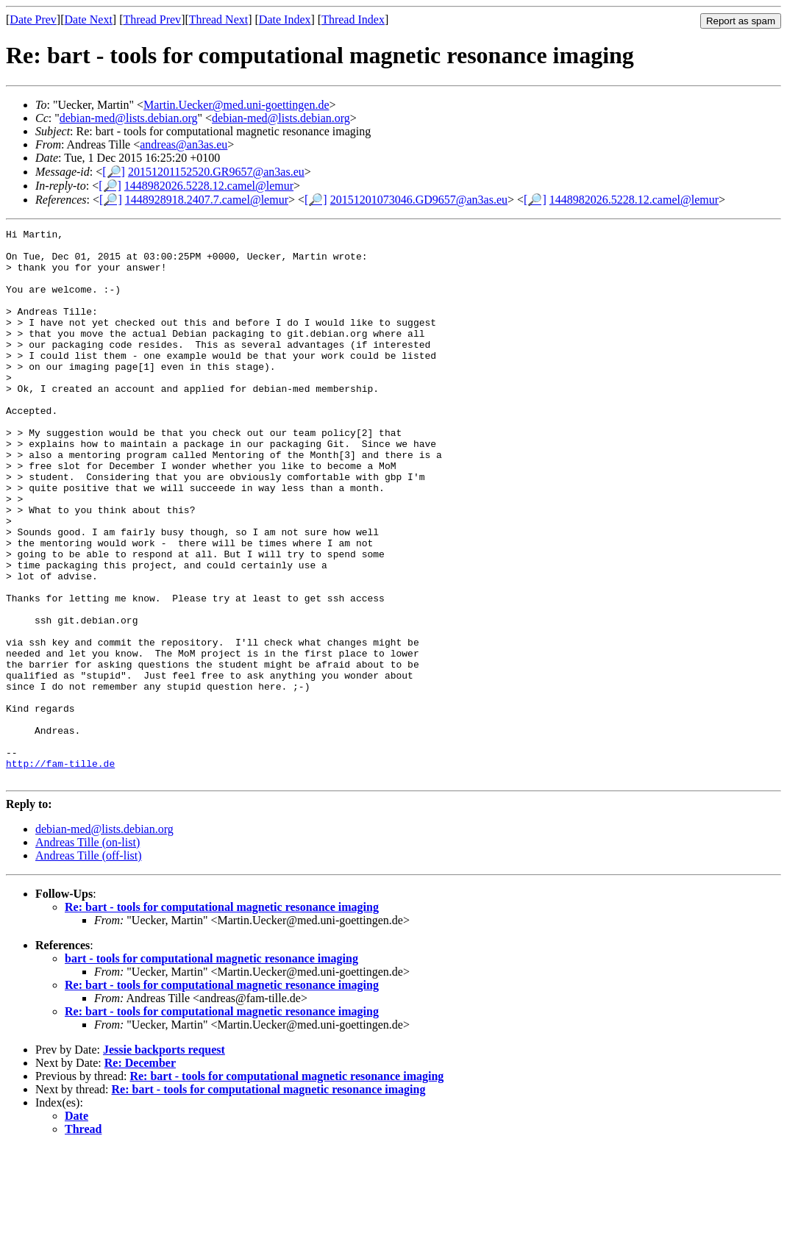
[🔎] (113, 171)
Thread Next (218, 19)
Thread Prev (152, 19)
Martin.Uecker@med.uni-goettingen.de (236, 105)
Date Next (89, 19)
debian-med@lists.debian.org (129, 118)
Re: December (140, 1173)
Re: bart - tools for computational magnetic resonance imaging (222, 1017)
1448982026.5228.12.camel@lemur (208, 185)
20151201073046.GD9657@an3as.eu (419, 199)
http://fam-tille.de (60, 871)
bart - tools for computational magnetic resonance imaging (211, 1068)
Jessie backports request (164, 1160)
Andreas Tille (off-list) (88, 965)
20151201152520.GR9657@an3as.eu (216, 171)
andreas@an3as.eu (183, 144)
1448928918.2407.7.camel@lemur (206, 199)
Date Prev (33, 19)
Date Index (285, 19)
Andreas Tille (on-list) (87, 952)
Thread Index (353, 19)
